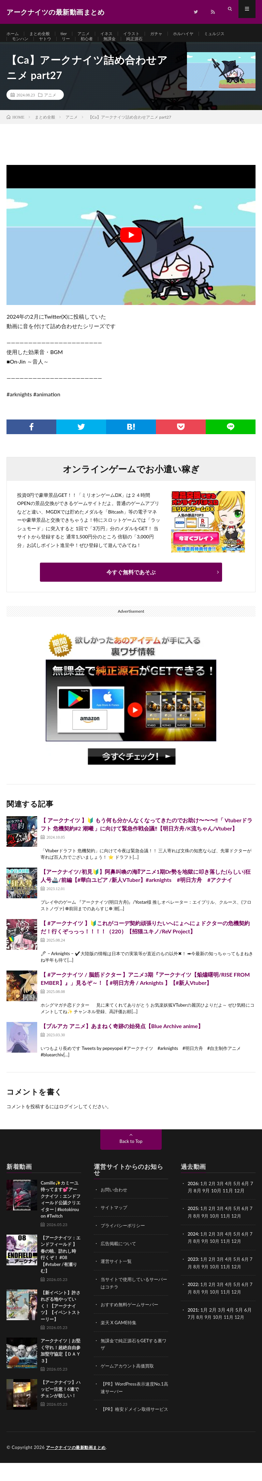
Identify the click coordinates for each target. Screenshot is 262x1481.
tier (69, 34)
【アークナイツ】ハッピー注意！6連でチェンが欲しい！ (61, 1403)
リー (71, 46)
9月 (209, 1230)
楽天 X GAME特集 (120, 1335)
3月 (222, 1198)
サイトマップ (115, 1222)
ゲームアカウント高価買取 (129, 1378)
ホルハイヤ (200, 34)
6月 (248, 1223)
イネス (115, 34)
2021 (193, 1322)
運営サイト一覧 (117, 1275)
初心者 (94, 46)
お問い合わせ (115, 1204)
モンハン (21, 46)
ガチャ (170, 34)
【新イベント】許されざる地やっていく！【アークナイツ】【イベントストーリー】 (61, 1320)
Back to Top (131, 1156)
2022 (193, 1297)
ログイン (68, 1121)
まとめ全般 (43, 34)
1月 (204, 1198)
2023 (193, 1273)
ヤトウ (49, 46)
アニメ (91, 34)
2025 (193, 1223)
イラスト (142, 34)
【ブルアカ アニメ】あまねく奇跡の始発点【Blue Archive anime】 (122, 1040)
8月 (200, 1230)
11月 (230, 1230)
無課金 (119, 46)
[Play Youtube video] (131, 250)
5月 (240, 1198)
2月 (213, 1198)
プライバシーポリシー (124, 1239)
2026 (193, 1198)
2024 (193, 1248)
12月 (242, 1230)
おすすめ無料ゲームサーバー (132, 1317)
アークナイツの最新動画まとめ (78, 1465)
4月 (231, 1198)
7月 (191, 1230)
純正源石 (146, 46)
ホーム (13, 34)
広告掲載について (120, 1257)
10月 (219, 1230)
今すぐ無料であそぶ (131, 586)
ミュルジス (234, 34)
